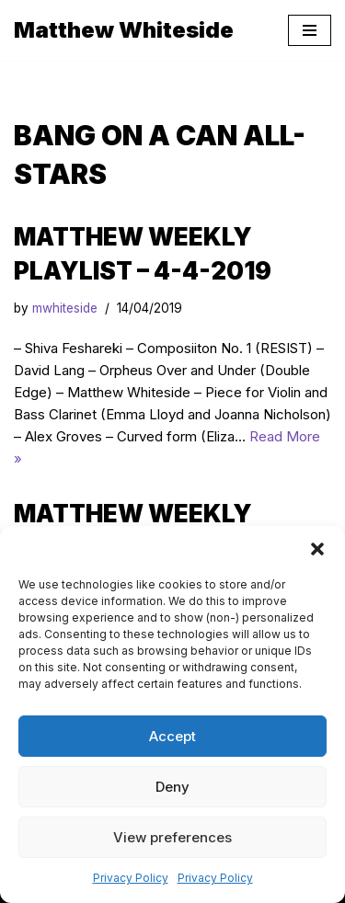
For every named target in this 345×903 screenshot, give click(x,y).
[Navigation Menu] (309, 30)
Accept (172, 736)
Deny (172, 786)
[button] (317, 549)
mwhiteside (65, 308)
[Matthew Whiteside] (124, 30)
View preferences (172, 837)
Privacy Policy (130, 878)
